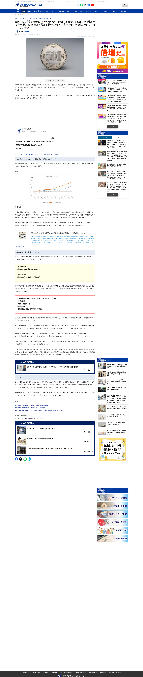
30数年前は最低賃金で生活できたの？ (29, 145)
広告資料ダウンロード (115, 672)
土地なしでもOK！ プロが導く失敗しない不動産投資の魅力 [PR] (34, 18)
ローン (54, 11)
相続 (29, 11)
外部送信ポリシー (81, 672)
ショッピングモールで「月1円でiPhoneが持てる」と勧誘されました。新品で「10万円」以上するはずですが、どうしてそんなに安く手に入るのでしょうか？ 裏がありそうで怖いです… (117, 187)
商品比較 (123, 11)
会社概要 (45, 672)
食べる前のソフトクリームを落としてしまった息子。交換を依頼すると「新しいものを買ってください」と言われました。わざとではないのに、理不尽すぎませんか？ (116, 175)
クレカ (97, 11)
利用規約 (54, 672)
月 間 (120, 137)
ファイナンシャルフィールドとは (30, 672)
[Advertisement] (55, 113)
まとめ (19, 148)
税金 (35, 11)
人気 (18, 11)
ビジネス (104, 11)
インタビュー (114, 11)
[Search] (108, 5)
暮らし (69, 11)
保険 (47, 11)
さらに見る (113, 126)
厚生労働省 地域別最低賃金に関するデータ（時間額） (30, 407)
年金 (41, 11)
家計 (81, 11)
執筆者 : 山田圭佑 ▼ (27, 128)
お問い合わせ (93, 672)
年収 (23, 11)
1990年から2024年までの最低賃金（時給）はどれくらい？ (36, 141)
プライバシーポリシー (66, 672)
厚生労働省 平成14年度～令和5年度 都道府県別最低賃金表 (31, 405)
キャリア (88, 11)
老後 (76, 11)
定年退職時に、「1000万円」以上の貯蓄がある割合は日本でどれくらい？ (116, 166)
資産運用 (61, 11)
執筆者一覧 (103, 672)
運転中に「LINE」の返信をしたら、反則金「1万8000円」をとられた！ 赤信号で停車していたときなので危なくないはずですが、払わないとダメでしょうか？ (116, 144)
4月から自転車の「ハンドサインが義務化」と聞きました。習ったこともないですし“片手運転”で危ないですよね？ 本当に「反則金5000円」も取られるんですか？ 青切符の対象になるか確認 (117, 156)
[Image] (29, 5)
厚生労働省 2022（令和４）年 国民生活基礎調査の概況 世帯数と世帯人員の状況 (38, 410)
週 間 (105, 137)
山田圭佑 (27, 31)
